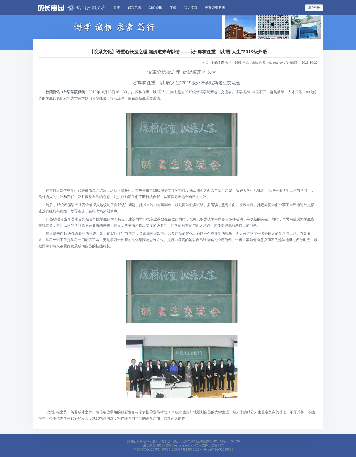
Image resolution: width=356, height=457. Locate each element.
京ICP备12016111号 (188, 449)
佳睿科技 (217, 445)
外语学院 (218, 62)
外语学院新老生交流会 (218, 82)
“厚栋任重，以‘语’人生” (159, 82)
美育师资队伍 (215, 7)
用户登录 (314, 7)
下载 (173, 7)
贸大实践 (191, 7)
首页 (117, 7)
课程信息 (134, 7)
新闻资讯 (155, 7)
